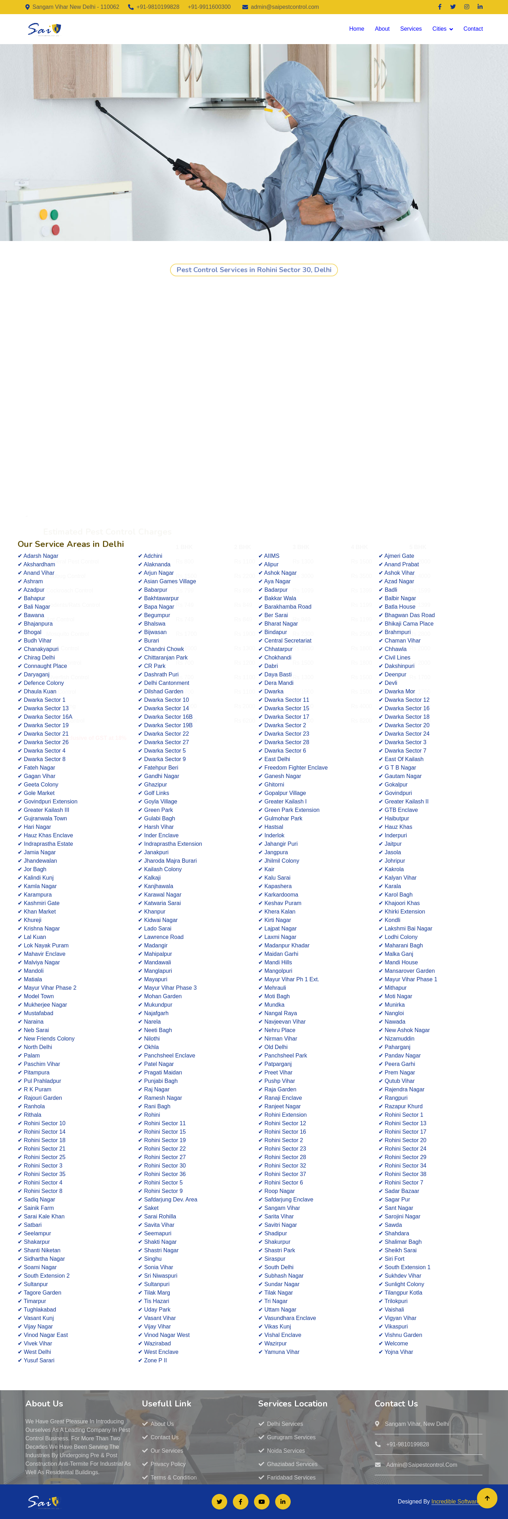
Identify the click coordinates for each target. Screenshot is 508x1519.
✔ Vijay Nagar (35, 1327)
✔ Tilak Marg (154, 1293)
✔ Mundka (271, 1005)
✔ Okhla (148, 1047)
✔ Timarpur (32, 1301)
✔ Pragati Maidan (160, 1072)
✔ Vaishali (391, 1310)
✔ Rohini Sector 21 (42, 1149)
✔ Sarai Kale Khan (41, 1216)
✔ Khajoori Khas (399, 903)
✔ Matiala (30, 979)
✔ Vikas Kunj (274, 1327)
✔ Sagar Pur (394, 1199)
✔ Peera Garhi (397, 1064)
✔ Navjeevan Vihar (282, 1022)
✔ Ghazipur (152, 785)
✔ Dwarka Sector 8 (42, 759)
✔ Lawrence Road (161, 937)
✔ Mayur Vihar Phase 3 (167, 988)
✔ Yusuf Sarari (36, 1360)
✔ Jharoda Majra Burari (167, 861)
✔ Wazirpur (272, 1343)
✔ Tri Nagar (273, 1301)
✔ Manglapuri (155, 971)
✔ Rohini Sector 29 (403, 1157)
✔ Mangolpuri (275, 971)
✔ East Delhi (274, 759)
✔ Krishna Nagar (39, 929)
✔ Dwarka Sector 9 (162, 759)
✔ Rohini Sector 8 (40, 1191)
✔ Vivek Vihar (35, 1343)
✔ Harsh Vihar (156, 827)
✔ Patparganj (275, 1064)
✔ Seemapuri (154, 1233)
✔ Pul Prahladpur (39, 1081)
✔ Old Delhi (273, 1047)
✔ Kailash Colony (160, 869)
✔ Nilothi (149, 1039)
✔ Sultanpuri (154, 1284)
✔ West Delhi (34, 1352)
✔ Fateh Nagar (36, 768)
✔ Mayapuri (152, 979)
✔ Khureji (29, 920)
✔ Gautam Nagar (400, 776)
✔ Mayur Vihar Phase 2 (47, 988)
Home (356, 29)
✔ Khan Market (37, 912)
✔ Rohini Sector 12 (282, 1123)
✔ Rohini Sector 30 (162, 1166)
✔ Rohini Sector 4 (40, 1183)
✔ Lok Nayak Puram (43, 945)
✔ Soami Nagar (37, 1267)
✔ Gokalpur (393, 785)
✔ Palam (29, 1056)
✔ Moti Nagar (395, 996)
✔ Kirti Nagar (274, 920)
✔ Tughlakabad (37, 1310)
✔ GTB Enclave (398, 810)
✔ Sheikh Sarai (398, 1250)
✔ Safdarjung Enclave (285, 1199)
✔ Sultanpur (33, 1284)
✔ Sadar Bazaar (399, 1191)
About (382, 29)
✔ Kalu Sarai (274, 878)
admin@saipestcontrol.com (285, 7)
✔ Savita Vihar (156, 1225)
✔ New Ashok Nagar (404, 1030)
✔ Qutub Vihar (397, 1081)
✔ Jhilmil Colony (278, 861)
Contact (473, 29)
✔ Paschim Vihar (39, 1064)
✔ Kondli (389, 920)
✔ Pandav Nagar (400, 1056)
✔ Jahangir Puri (278, 844)
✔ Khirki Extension (402, 912)
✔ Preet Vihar (275, 1072)
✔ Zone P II (152, 1360)
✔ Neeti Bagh (155, 1030)
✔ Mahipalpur (155, 954)
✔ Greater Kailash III (43, 810)
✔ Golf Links (153, 793)
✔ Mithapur (393, 988)
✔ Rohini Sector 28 (282, 1157)
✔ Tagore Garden (39, 1293)
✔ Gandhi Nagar (158, 776)
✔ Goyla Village (157, 801)
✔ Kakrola (391, 869)
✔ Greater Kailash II (404, 801)
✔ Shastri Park (276, 1250)
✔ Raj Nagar (153, 1089)
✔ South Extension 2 (43, 1276)
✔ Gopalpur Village (282, 793)
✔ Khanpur (151, 912)
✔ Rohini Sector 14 (42, 1132)
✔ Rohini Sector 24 (403, 1149)
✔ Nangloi (391, 1013)
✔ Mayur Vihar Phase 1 (408, 979)
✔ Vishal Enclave (279, 1335)
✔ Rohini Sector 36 (162, 1174)
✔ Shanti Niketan (39, 1250)
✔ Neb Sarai (33, 1030)
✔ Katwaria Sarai (159, 903)
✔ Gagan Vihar (36, 776)
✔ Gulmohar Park (280, 818)
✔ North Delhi (35, 1047)
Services (411, 29)
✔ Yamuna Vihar (279, 1352)
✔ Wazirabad (154, 1343)
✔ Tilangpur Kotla (400, 1293)
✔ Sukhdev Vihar (400, 1276)
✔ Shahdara (394, 1233)
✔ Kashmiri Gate (39, 903)
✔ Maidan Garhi (278, 954)
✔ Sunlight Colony (401, 1284)
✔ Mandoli (30, 971)
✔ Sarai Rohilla (157, 1216)
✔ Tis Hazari (153, 1301)
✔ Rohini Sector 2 (280, 1140)
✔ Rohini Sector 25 (42, 1157)
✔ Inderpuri (393, 835)
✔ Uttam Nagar (277, 1310)
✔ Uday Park (154, 1310)
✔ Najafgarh (153, 1013)
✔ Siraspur (271, 1259)
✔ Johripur (392, 861)
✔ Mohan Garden (160, 996)
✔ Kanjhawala (155, 886)
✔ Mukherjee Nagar (42, 1005)
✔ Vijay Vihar (154, 1327)
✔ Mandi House (398, 962)
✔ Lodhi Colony (398, 937)
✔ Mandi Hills (275, 962)
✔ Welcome (393, 1343)
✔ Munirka (392, 1005)
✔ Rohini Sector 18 (42, 1140)
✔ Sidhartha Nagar (41, 1259)
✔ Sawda (390, 1225)
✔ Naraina (30, 1022)
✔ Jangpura (273, 852)
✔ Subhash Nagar (281, 1276)
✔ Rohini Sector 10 (42, 1123)
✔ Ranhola (31, 1106)
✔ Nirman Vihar (277, 1039)
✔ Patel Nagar (156, 1064)
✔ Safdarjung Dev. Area (167, 1199)
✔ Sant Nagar (396, 1208)
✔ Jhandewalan (37, 861)
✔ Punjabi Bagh (158, 1081)
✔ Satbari (30, 1225)
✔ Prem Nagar (397, 1072)
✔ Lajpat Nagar (277, 929)
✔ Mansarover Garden (407, 971)
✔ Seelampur (34, 1233)
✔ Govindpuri (395, 793)
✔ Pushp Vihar (276, 1081)
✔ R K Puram (35, 1089)
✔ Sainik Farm (36, 1208)
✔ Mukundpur (155, 1005)
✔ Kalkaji (149, 878)
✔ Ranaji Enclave (280, 1098)
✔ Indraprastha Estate (45, 844)
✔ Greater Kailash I (282, 801)
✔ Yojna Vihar (396, 1352)
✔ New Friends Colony (46, 1039)
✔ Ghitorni (271, 785)
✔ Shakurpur (274, 1242)
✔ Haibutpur (394, 818)
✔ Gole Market (36, 793)
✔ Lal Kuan (32, 937)
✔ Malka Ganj (396, 954)
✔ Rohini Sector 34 (403, 1166)
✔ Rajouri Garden (40, 1098)
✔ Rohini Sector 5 (160, 1183)
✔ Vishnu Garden (400, 1335)
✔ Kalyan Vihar (398, 878)
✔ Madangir (153, 945)
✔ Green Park (155, 810)
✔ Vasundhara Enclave (287, 1318)
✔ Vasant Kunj (36, 1318)
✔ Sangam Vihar (279, 1208)
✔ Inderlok (271, 835)
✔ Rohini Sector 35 (42, 1174)
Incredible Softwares (457, 1502)
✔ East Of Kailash (401, 759)
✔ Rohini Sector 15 (162, 1132)
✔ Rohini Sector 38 (403, 1174)
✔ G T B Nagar (397, 768)
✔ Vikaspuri (393, 1327)
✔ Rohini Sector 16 (282, 1132)
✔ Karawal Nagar (159, 895)
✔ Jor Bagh (32, 869)
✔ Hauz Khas (395, 827)
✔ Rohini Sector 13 (403, 1123)
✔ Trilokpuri (393, 1301)
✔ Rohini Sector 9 (160, 1191)
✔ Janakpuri (153, 852)
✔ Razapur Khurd (401, 1106)
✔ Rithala (29, 1115)
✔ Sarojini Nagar (400, 1216)
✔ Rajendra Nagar (401, 1089)
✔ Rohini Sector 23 (282, 1149)
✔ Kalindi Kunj (36, 878)
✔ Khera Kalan (277, 912)
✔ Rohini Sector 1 (401, 1115)
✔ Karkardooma (278, 895)
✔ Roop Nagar (276, 1191)
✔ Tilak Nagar (275, 1293)
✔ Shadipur (272, 1233)
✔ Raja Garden (277, 1089)
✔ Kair (266, 869)
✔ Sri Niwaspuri (157, 1276)
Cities (440, 29)
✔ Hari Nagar (34, 827)
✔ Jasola (390, 852)
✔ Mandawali (154, 962)
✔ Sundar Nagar (279, 1284)
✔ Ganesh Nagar (279, 776)
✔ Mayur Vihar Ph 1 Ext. (288, 979)
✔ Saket (148, 1208)
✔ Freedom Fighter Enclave (293, 768)
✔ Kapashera (275, 886)
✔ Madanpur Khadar (284, 945)
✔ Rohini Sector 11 (162, 1123)
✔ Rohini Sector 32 (282, 1166)
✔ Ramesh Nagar (160, 1098)
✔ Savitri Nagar (277, 1225)
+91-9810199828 (158, 7)
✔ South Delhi (276, 1267)
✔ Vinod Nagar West (164, 1335)
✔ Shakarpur (34, 1242)
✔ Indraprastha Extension (170, 844)
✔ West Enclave (158, 1352)
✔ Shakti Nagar (157, 1242)
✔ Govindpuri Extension (48, 801)
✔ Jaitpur (390, 844)
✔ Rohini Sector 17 (403, 1132)
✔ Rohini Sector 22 (162, 1149)
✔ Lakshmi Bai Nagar (406, 929)
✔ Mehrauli (272, 988)
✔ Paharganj (394, 1047)
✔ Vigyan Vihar (398, 1318)
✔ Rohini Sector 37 (282, 1174)
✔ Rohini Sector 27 (162, 1157)
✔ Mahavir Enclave (42, 954)
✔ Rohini (149, 1115)
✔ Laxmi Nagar (277, 937)
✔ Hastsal (270, 827)
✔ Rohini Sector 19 (162, 1140)
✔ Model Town (36, 996)
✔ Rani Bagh (154, 1106)
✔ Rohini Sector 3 (40, 1166)
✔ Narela (149, 1022)
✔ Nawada (392, 1022)
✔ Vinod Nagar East (43, 1335)
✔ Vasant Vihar (157, 1318)
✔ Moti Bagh (274, 996)
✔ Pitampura (33, 1072)
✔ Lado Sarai (154, 929)
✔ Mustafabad (35, 1013)
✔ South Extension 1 (404, 1267)
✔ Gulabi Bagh (156, 818)
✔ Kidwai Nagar (158, 920)
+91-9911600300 (209, 7)
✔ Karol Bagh (396, 895)
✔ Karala (390, 886)
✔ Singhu (150, 1259)
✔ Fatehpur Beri (158, 768)
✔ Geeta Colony (38, 785)
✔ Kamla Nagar (37, 886)
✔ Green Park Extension (289, 810)
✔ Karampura (35, 895)
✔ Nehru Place (277, 1030)
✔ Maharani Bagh (401, 945)
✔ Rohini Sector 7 (401, 1183)
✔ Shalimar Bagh (400, 1242)
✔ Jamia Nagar (37, 852)
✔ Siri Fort (391, 1259)
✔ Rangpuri (393, 1098)
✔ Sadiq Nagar (36, 1199)
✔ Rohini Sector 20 (403, 1140)
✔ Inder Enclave (158, 835)
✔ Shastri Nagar (158, 1250)
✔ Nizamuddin (397, 1039)
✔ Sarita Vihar (276, 1216)
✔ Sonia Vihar (155, 1267)
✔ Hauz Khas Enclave (45, 835)
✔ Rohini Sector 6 (280, 1183)
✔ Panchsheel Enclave (166, 1056)
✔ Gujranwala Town (42, 818)
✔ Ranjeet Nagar (279, 1106)
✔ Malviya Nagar (39, 962)
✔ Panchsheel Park (282, 1056)
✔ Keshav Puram (279, 903)
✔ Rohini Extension (282, 1115)
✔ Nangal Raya (277, 1013)
